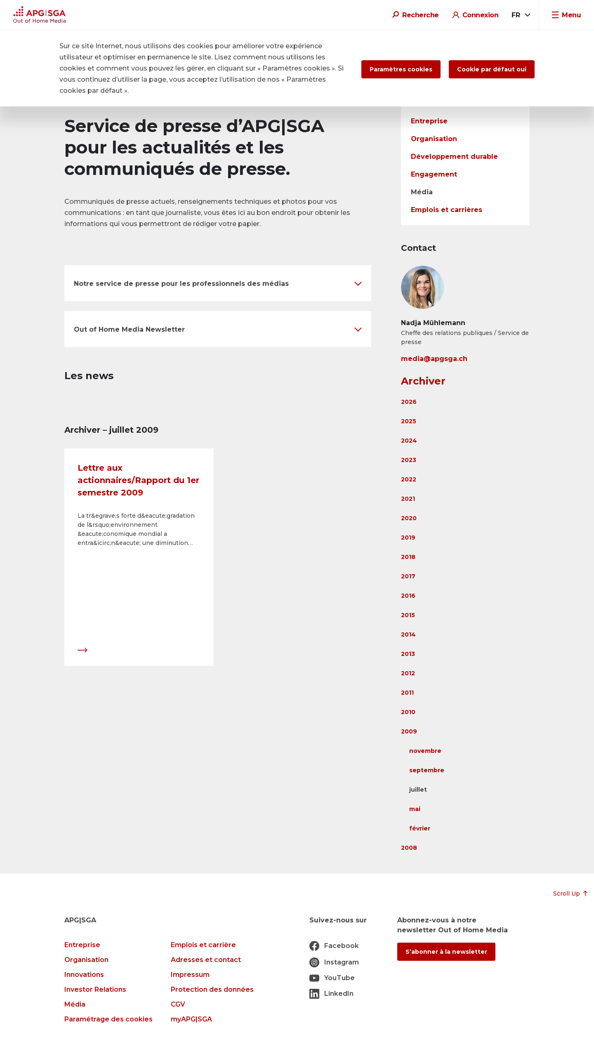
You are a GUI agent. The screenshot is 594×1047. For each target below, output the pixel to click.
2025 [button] (408, 421)
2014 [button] (408, 634)
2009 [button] (409, 731)
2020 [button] (409, 518)
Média (422, 192)
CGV (178, 1004)
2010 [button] (408, 712)
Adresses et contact (206, 960)
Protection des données (212, 989)
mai (414, 809)
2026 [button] (409, 402)
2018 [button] (408, 557)
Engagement (434, 174)
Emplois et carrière (203, 945)
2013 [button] (408, 654)
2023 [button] (408, 460)
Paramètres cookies (401, 69)
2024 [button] (409, 440)
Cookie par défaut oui (491, 69)
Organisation (434, 139)
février (419, 828)
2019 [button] (408, 537)
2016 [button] (408, 595)
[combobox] (520, 15)
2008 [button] (409, 847)
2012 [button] (408, 673)
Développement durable (454, 156)
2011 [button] (407, 692)
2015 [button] (408, 615)
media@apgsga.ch (434, 359)
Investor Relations (95, 989)
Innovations (84, 975)
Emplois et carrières (446, 210)
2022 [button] (408, 479)
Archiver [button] (423, 381)
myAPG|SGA (191, 1019)
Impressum (190, 975)
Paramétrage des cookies (108, 1019)
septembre (426, 770)
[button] (217, 283)
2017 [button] (408, 576)
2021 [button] (408, 498)
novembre (425, 751)
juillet (418, 789)
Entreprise (429, 121)
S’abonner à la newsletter (446, 951)
